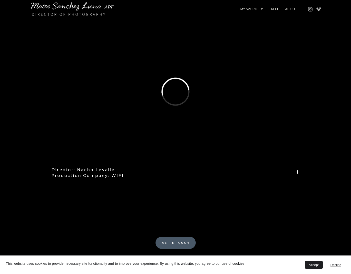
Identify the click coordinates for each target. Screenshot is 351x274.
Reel (275, 9)
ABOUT (291, 9)
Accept (314, 265)
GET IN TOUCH (175, 243)
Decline (336, 265)
